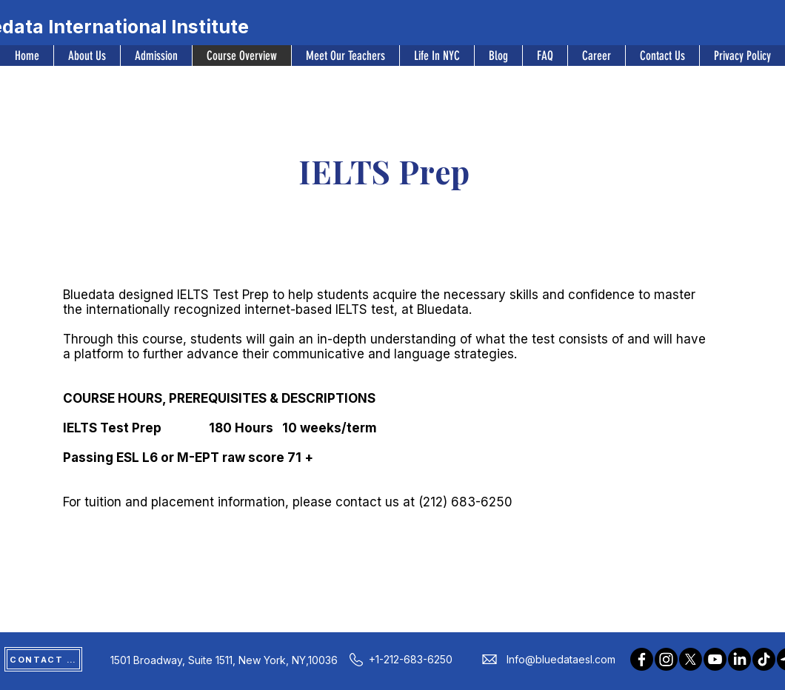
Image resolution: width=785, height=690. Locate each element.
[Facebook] (641, 659)
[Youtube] (715, 659)
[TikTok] (763, 659)
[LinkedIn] (739, 659)
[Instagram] (666, 659)
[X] (690, 659)
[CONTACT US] (43, 659)
